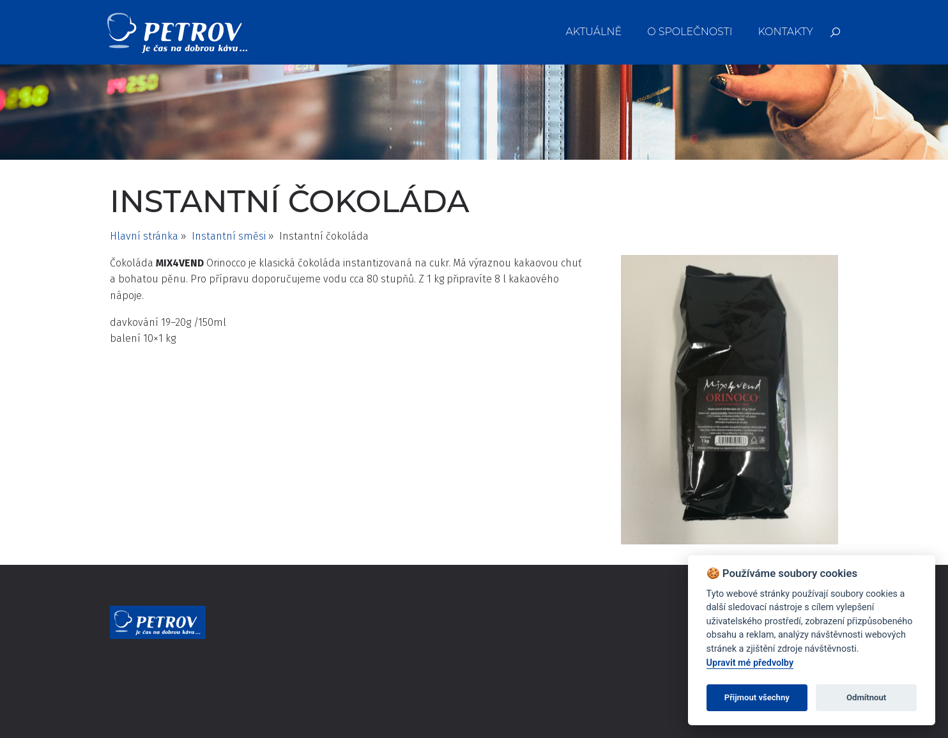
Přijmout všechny (757, 697)
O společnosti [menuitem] (689, 32)
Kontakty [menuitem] (785, 32)
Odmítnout (866, 697)
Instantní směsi (229, 236)
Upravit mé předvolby (750, 662)
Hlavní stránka (144, 236)
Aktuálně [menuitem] (594, 32)
